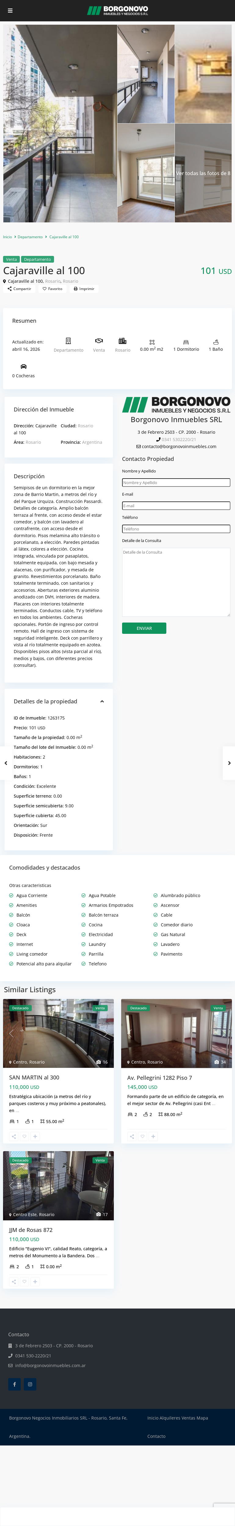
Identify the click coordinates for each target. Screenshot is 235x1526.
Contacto (156, 1436)
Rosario (52, 281)
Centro (20, 1062)
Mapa (202, 1418)
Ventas (188, 1418)
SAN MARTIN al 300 (34, 1077)
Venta (11, 259)
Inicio (7, 236)
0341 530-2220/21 (33, 1356)
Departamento (30, 236)
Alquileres (170, 1418)
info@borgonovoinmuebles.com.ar (50, 1365)
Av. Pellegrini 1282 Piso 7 (159, 1077)
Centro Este (25, 1214)
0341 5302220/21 (179, 439)
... (17, 1110)
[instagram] (30, 1384)
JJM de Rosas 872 (30, 1229)
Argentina (92, 442)
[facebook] (14, 1384)
